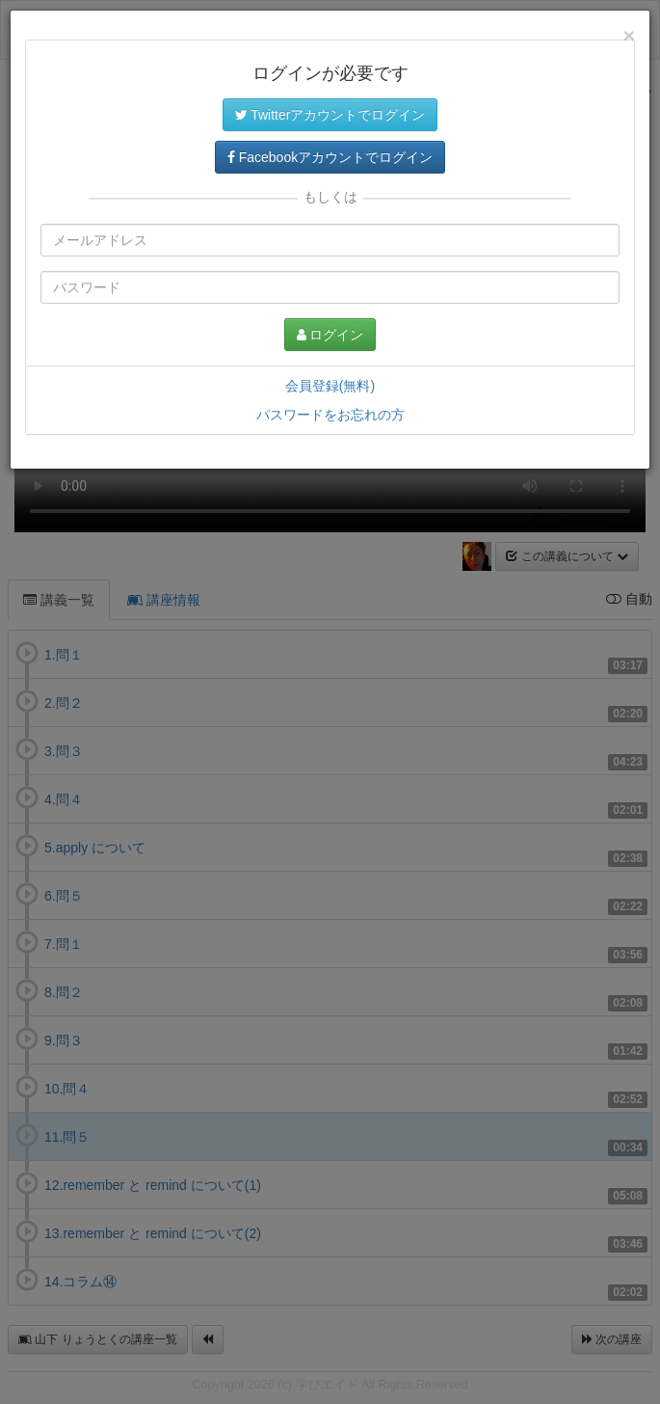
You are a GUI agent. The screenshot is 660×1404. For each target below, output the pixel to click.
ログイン (330, 334)
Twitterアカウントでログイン (330, 114)
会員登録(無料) (330, 385)
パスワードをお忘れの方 (330, 414)
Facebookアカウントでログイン (330, 157)
